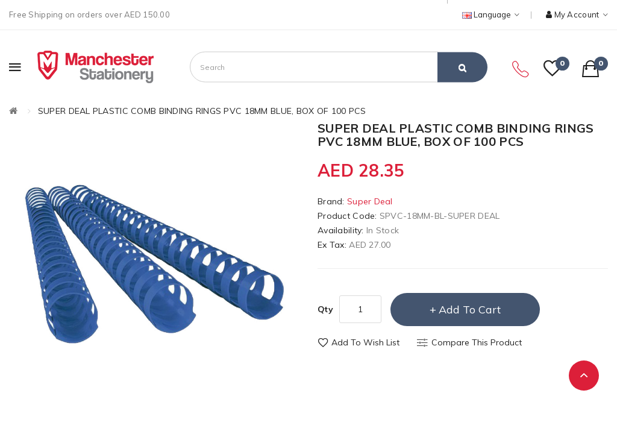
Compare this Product (476, 342)
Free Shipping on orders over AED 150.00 (89, 14)
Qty (325, 309)
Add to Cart (470, 309)
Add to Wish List (365, 342)
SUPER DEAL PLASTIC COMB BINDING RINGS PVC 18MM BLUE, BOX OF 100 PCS (202, 110)
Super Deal (370, 201)
